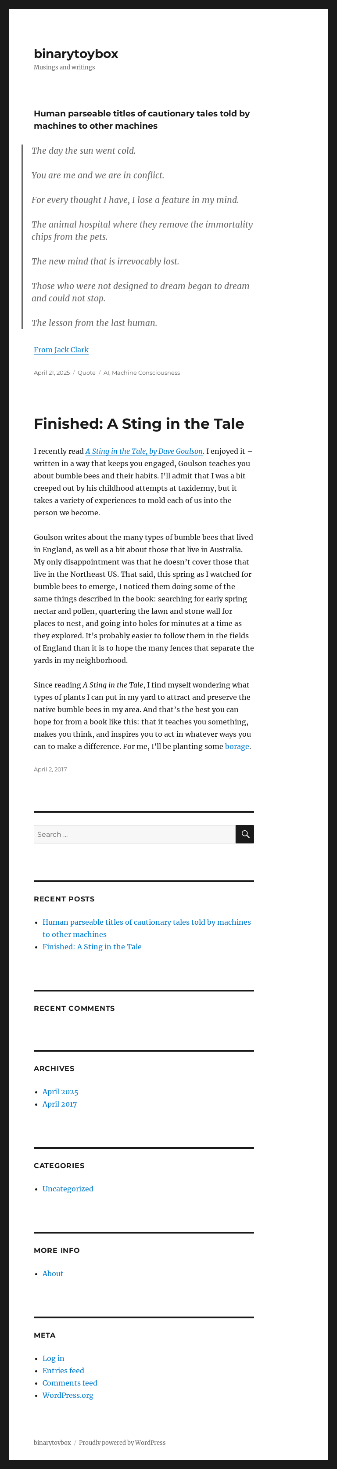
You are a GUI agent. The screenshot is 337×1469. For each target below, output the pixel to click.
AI (106, 372)
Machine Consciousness (146, 372)
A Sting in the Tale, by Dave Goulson (144, 451)
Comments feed (70, 1383)
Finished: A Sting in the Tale (139, 423)
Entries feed (63, 1370)
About (53, 1273)
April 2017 (60, 1104)
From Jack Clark (61, 349)
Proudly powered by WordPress (122, 1443)
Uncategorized (68, 1188)
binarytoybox (76, 53)
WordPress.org (68, 1395)
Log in (54, 1358)
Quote (87, 372)
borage (237, 746)
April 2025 (61, 1091)
